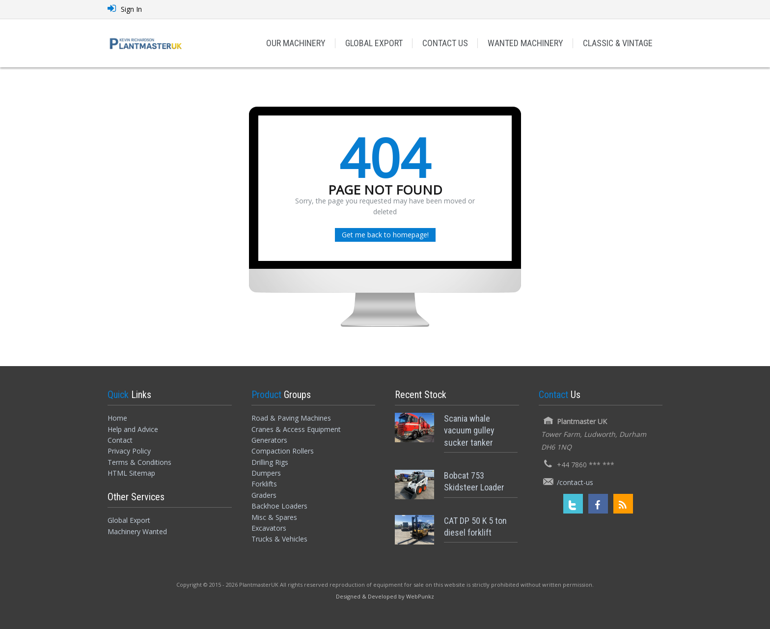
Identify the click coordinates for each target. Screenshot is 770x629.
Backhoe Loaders (279, 506)
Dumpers (266, 473)
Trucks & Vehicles (279, 538)
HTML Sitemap (131, 473)
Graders (263, 495)
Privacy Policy (129, 451)
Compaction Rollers (282, 451)
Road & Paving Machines (291, 418)
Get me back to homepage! (385, 234)
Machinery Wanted (137, 531)
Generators (269, 440)
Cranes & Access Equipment (296, 429)
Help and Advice (133, 429)
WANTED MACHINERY (525, 43)
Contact (120, 440)
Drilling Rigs (269, 462)
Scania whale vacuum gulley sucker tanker (469, 430)
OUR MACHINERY (296, 43)
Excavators (268, 528)
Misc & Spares (274, 517)
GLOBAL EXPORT (374, 43)
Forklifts (264, 483)
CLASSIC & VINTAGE (618, 43)
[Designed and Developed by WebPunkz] (385, 596)
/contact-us (575, 482)
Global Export (129, 520)
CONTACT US (445, 43)
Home (117, 418)
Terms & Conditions (139, 462)
